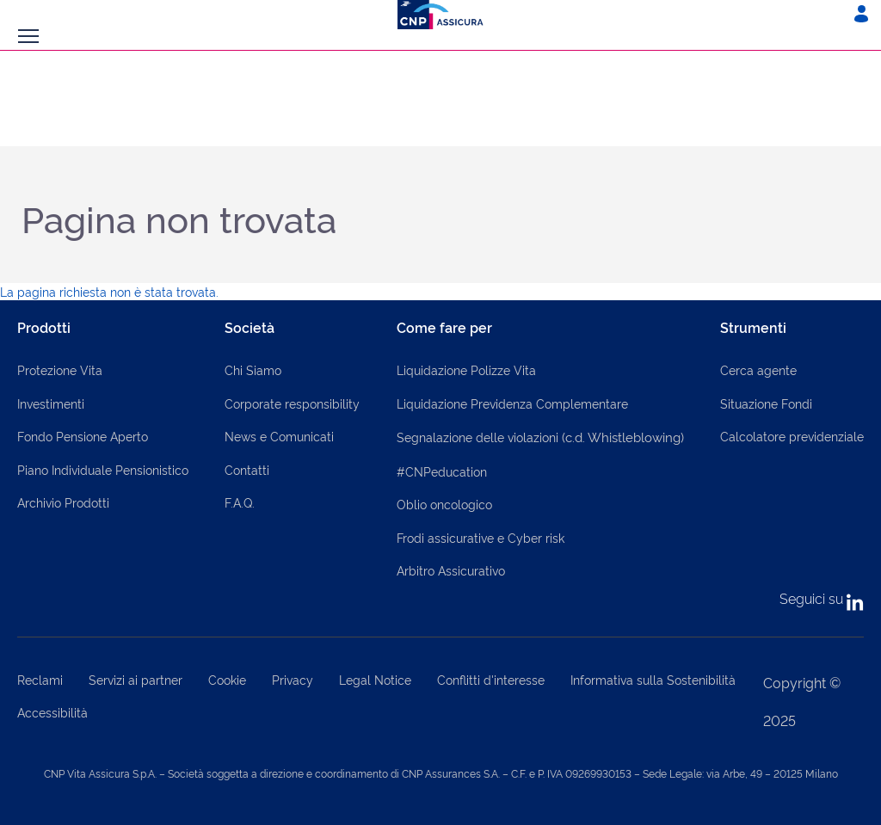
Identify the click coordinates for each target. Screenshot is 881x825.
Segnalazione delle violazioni (540, 436)
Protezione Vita (59, 369)
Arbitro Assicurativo (451, 570)
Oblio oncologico (444, 504)
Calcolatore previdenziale (792, 436)
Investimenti (50, 403)
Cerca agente (758, 369)
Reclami (40, 679)
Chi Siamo (253, 369)
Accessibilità (52, 712)
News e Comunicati (279, 436)
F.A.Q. (240, 502)
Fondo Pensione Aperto (82, 436)
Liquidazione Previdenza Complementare (512, 403)
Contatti (247, 469)
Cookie (227, 679)
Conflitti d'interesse (491, 679)
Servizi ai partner (135, 679)
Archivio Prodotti (63, 502)
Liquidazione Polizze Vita (466, 369)
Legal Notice (375, 679)
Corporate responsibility (292, 403)
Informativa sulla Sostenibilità (653, 679)
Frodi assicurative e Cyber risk (480, 537)
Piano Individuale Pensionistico (102, 469)
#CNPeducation (442, 471)
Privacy (292, 679)
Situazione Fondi (766, 403)
